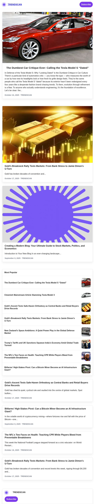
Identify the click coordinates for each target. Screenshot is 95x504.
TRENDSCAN (15, 4)
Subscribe (86, 4)
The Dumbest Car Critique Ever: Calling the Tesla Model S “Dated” (47, 67)
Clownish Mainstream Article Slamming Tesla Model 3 (29, 295)
